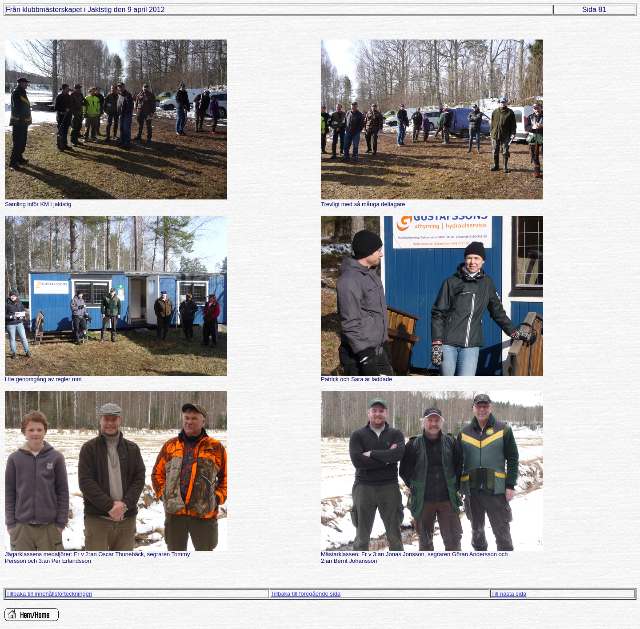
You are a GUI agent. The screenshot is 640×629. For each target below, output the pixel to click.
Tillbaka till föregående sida (305, 593)
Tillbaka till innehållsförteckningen (49, 593)
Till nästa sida (508, 593)
